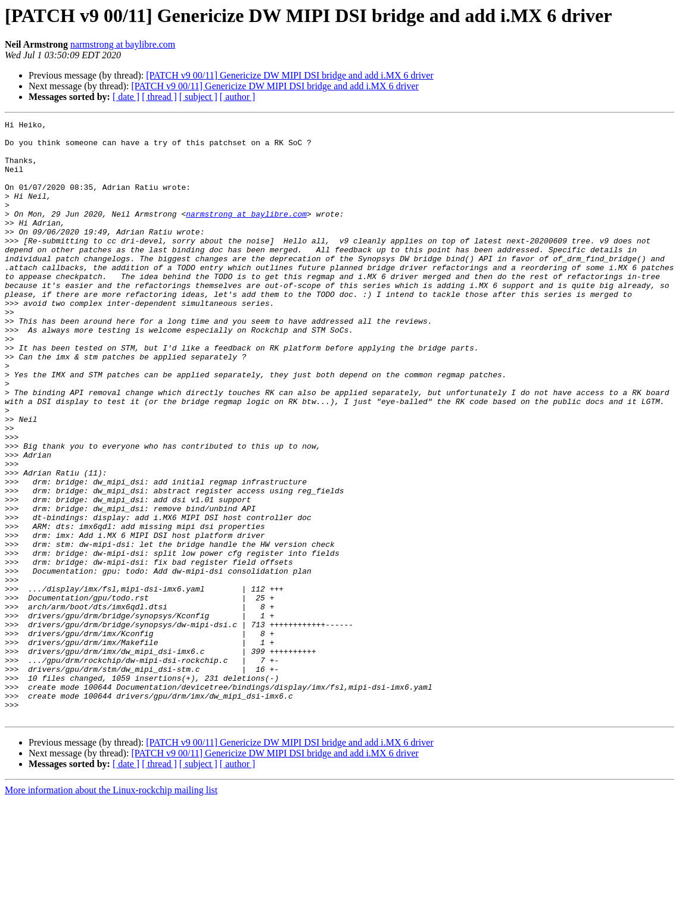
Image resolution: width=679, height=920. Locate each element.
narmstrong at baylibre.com (122, 44)
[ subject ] (198, 97)
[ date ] (126, 97)
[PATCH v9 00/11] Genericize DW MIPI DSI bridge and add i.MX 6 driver (289, 75)
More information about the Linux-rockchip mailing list (111, 910)
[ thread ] (159, 97)
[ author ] (238, 97)
